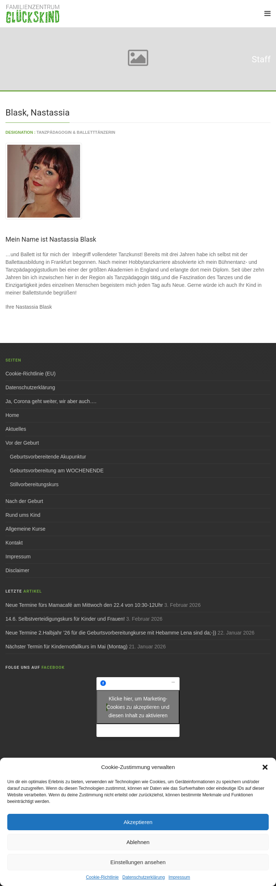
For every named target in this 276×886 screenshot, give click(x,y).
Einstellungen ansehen (138, 862)
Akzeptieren (137, 822)
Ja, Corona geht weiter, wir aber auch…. (50, 401)
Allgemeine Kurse (25, 529)
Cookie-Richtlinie (102, 877)
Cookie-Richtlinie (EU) (30, 373)
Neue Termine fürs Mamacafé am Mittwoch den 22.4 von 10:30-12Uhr (84, 605)
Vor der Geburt (22, 443)
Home (12, 415)
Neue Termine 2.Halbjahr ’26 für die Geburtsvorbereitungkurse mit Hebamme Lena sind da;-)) (110, 633)
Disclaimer (17, 570)
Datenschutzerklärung (143, 877)
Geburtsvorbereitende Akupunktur (48, 457)
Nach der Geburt (24, 501)
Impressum (179, 877)
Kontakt (14, 543)
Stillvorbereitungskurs (34, 484)
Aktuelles (15, 429)
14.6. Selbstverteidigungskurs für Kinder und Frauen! (65, 619)
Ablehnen (137, 842)
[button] (265, 767)
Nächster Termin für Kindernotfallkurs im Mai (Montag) (66, 646)
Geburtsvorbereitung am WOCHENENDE (57, 470)
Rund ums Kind (22, 515)
